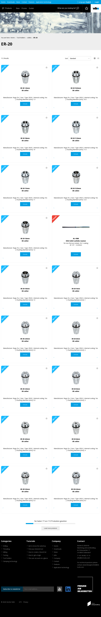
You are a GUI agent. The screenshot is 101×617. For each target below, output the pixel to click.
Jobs (55, 555)
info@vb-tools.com (83, 558)
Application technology (43, 2)
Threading (6, 549)
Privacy (25, 602)
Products (7, 8)
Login (97, 2)
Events (3, 2)
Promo (24, 8)
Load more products (50, 528)
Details (25, 104)
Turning (5, 555)
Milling (5, 552)
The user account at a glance (38, 558)
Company (57, 558)
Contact (24, 2)
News (18, 2)
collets (29, 38)
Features (31, 2)
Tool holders (21, 38)
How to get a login (34, 555)
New (17, 8)
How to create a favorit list (37, 552)
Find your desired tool (35, 549)
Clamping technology (10, 561)
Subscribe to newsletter (11, 589)
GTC (20, 602)
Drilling (5, 546)
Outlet (31, 8)
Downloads (11, 2)
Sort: (66, 58)
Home (12, 38)
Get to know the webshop (37, 546)
